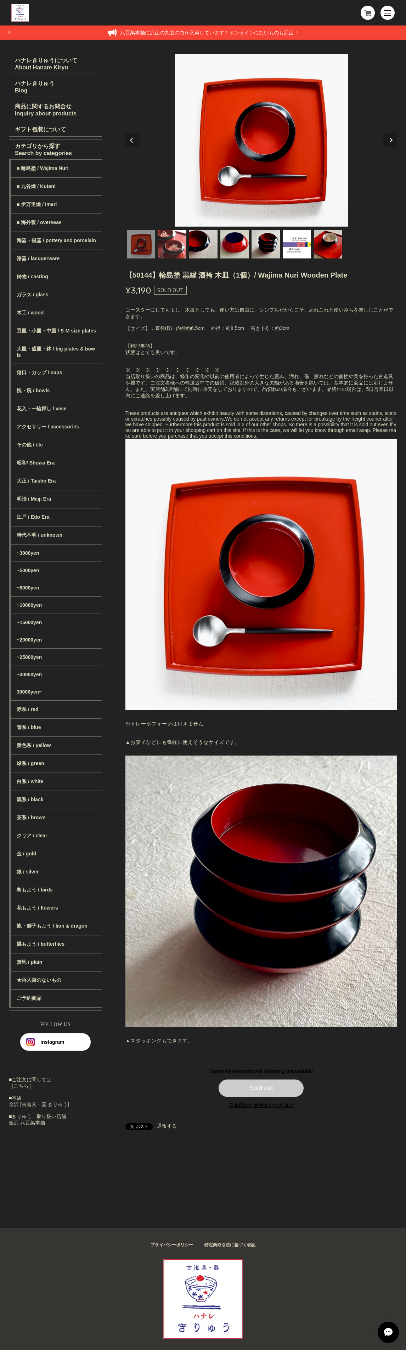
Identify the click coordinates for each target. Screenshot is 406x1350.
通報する (167, 1126)
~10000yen (29, 605)
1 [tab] (141, 244)
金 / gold (26, 853)
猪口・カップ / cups (39, 372)
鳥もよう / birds (35, 890)
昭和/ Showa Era (36, 463)
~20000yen (29, 640)
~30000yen (29, 674)
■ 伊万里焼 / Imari (37, 204)
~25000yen (29, 657)
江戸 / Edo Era (33, 517)
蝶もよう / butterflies (40, 944)
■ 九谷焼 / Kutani (36, 186)
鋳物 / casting (32, 276)
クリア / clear (32, 835)
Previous (132, 140)
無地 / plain (29, 962)
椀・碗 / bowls (33, 390)
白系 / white (30, 781)
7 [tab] (328, 244)
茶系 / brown (31, 817)
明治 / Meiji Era (34, 499)
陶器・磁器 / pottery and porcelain (56, 240)
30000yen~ (29, 692)
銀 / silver (28, 872)
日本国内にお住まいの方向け (261, 1105)
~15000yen (29, 622)
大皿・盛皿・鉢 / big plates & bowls (56, 352)
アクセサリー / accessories (48, 426)
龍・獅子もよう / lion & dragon (52, 926)
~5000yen (28, 570)
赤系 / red (27, 709)
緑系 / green (30, 763)
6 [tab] (297, 244)
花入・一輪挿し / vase (42, 408)
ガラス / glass (32, 294)
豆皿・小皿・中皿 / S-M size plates (56, 331)
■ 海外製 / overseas (39, 222)
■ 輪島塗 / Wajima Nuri (42, 168)
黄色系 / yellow (34, 745)
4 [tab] (234, 244)
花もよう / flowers (37, 908)
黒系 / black (30, 799)
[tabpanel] (261, 140)
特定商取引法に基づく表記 (229, 1244)
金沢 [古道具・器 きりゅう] (39, 1104)
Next (390, 140)
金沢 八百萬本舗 (27, 1123)
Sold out (261, 1088)
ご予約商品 (29, 998)
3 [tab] (203, 244)
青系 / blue (29, 727)
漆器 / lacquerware (38, 258)
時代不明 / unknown (39, 535)
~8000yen (28, 588)
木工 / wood (30, 312)
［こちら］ (21, 1086)
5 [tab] (266, 244)
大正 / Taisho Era (36, 481)
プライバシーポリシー (172, 1244)
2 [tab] (172, 244)
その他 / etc (30, 445)
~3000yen (28, 553)
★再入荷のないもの (39, 980)
